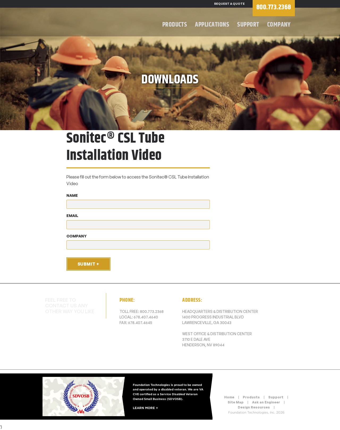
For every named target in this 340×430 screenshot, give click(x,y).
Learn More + (145, 408)
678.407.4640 (146, 317)
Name (72, 195)
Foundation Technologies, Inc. (93, 22)
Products (174, 24)
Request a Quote (229, 4)
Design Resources (254, 407)
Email (72, 215)
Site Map (236, 402)
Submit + (88, 264)
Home (229, 397)
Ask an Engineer (266, 402)
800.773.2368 (152, 311)
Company (279, 24)
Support (248, 24)
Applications (212, 24)
